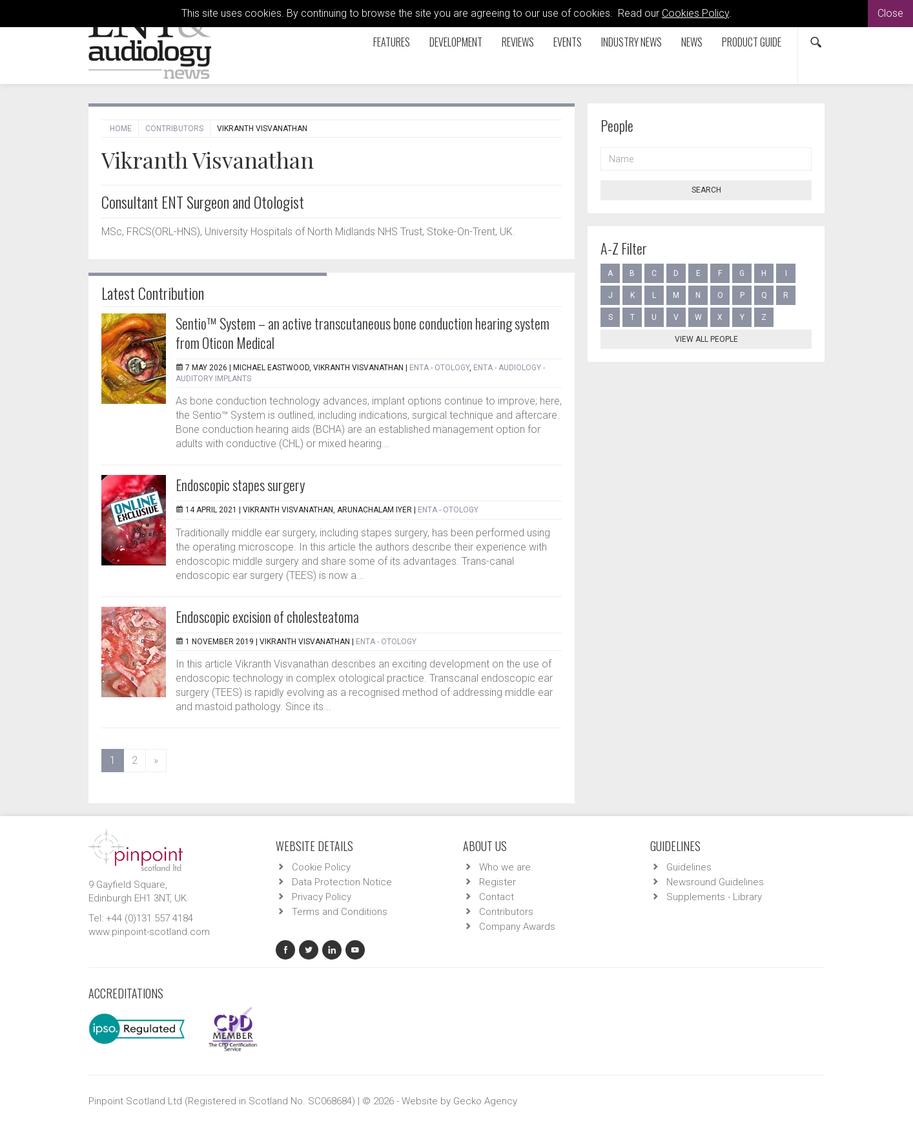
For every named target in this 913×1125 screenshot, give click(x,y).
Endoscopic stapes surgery (240, 484)
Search (706, 190)
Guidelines (689, 867)
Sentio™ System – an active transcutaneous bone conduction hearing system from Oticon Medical (362, 333)
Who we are (505, 867)
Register (497, 882)
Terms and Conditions (339, 912)
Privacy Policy (321, 897)
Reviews (518, 42)
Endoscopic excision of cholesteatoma (267, 616)
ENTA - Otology (439, 367)
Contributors (174, 128)
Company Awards (517, 926)
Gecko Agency (485, 1101)
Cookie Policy (321, 867)
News (692, 42)
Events (567, 42)
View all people (706, 339)
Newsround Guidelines (715, 882)
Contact (496, 897)
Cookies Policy (695, 13)
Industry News (631, 42)
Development (455, 42)
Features (391, 42)
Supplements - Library (714, 897)
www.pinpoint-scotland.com (149, 932)
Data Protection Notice (342, 882)
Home (121, 128)
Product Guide (751, 42)
